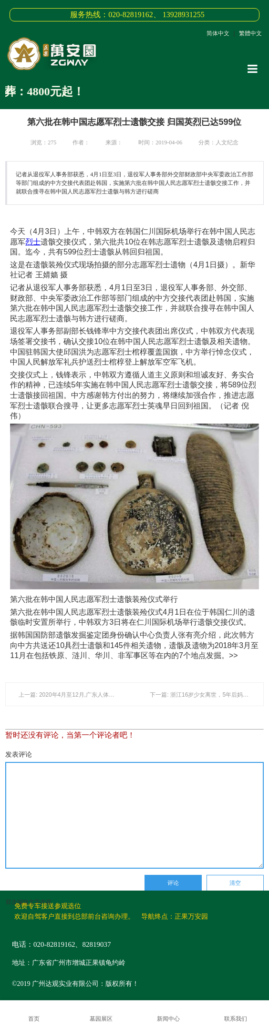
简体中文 (218, 33)
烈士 (33, 242)
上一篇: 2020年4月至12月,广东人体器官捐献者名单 (84, 694)
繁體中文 (250, 33)
